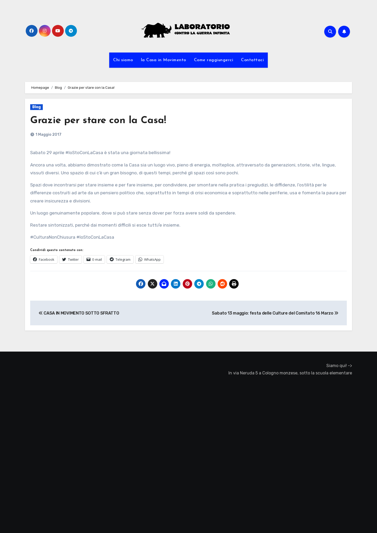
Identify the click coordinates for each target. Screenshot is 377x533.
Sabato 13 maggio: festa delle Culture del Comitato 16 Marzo (275, 313)
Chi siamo (123, 60)
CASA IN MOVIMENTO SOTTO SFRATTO (79, 313)
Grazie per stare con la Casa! (99, 121)
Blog (36, 107)
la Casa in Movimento (163, 60)
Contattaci (252, 60)
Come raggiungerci (213, 60)
